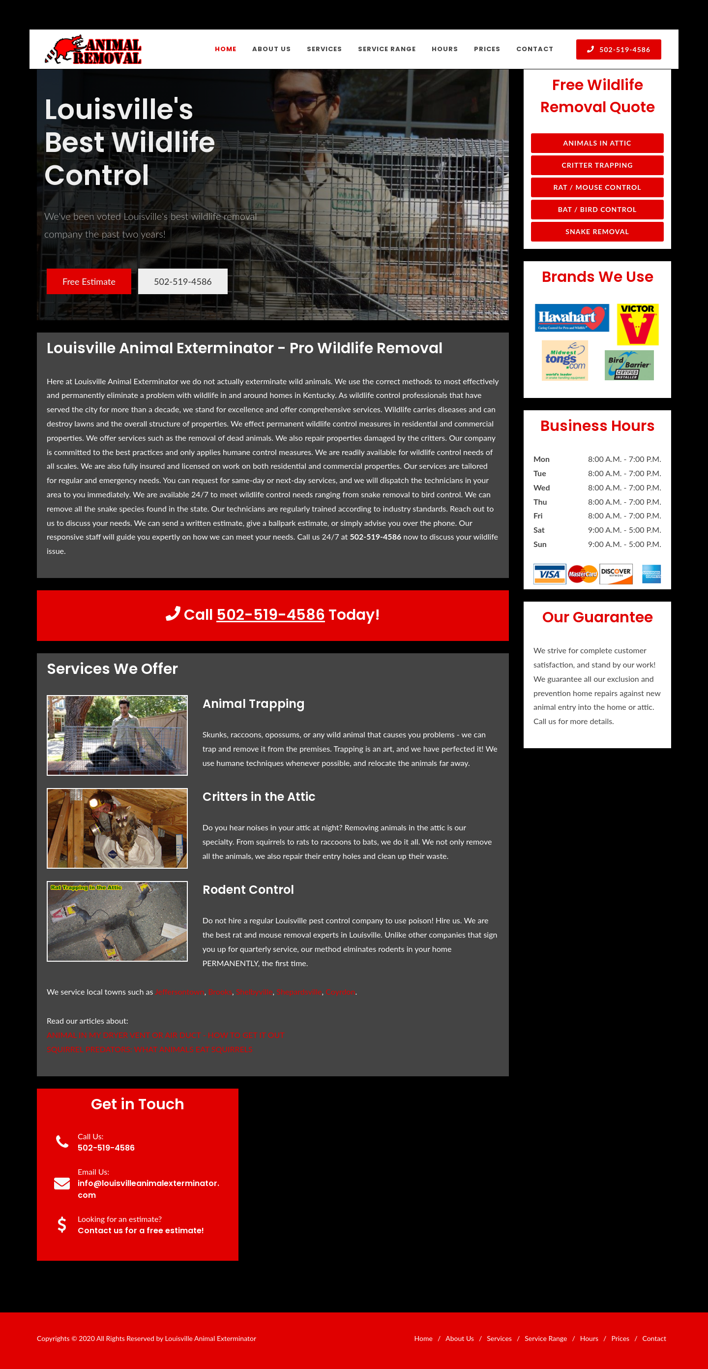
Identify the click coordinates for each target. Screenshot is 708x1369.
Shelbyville (254, 991)
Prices (620, 1338)
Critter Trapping (597, 165)
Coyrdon (340, 991)
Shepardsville (299, 991)
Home (423, 1338)
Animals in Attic (597, 143)
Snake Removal (597, 231)
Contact (654, 1338)
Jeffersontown (179, 991)
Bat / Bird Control (597, 209)
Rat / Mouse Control (597, 187)
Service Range (546, 1338)
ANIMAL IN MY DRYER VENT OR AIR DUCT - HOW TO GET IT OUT (166, 1034)
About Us (459, 1338)
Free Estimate (89, 281)
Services (499, 1338)
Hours (589, 1338)
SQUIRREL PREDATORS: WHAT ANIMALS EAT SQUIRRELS (150, 1049)
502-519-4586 (618, 49)
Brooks (220, 991)
